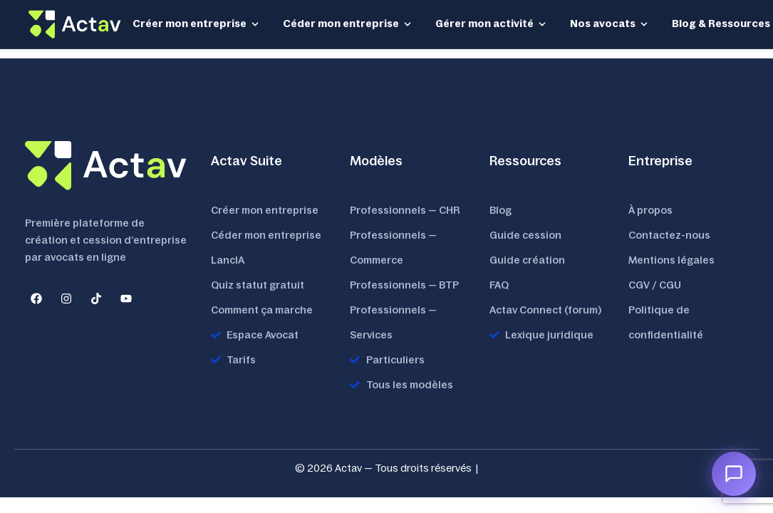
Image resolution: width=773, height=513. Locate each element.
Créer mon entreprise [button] (196, 23)
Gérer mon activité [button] (491, 23)
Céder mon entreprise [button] (348, 23)
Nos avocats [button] (609, 23)
